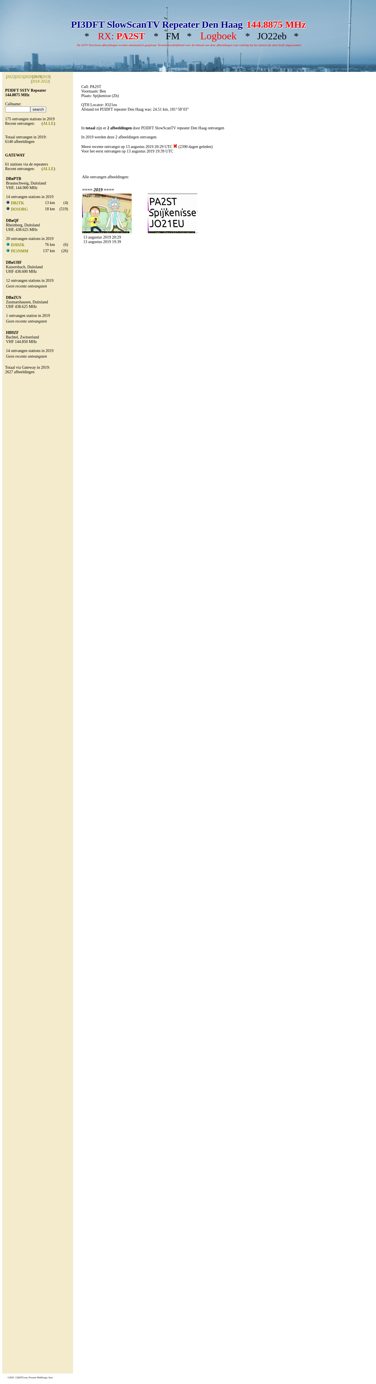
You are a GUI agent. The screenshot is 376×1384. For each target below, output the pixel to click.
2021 (20, 77)
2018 (46, 77)
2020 (28, 77)
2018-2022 (40, 81)
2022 (11, 77)
